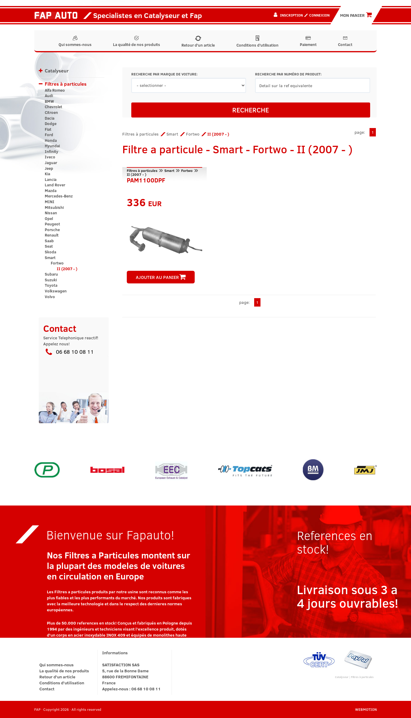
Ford (49, 134)
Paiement (308, 41)
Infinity (51, 151)
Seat (49, 246)
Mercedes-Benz (59, 196)
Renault (52, 235)
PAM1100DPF (146, 179)
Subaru (51, 274)
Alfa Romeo (55, 90)
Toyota (51, 285)
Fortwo (57, 263)
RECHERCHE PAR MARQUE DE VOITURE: (164, 74)
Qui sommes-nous (75, 41)
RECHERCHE (250, 109)
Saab (49, 240)
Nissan (51, 212)
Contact (345, 41)
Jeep (49, 168)
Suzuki (51, 280)
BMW (49, 101)
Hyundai (52, 145)
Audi (49, 95)
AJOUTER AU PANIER (161, 277)
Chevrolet (53, 106)
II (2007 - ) (67, 268)
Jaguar (51, 162)
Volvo (50, 296)
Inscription (291, 15)
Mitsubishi (54, 207)
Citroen (51, 112)
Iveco (50, 157)
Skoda (50, 252)
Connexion (319, 15)
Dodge (50, 123)
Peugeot (52, 224)
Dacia (49, 118)
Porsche (52, 229)
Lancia (50, 179)
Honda (51, 140)
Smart (50, 257)
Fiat (48, 129)
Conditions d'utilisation (257, 41)
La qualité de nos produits (136, 41)
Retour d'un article (198, 42)
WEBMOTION (366, 709)
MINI (49, 201)
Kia (47, 173)
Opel (49, 218)
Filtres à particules (66, 84)
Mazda (50, 190)
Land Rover (55, 185)
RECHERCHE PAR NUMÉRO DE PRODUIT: (288, 74)
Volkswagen (56, 291)
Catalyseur (57, 70)
